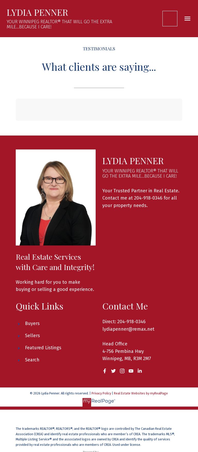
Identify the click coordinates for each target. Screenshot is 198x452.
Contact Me (170, 18)
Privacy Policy (101, 393)
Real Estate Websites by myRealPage (141, 393)
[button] (170, 18)
